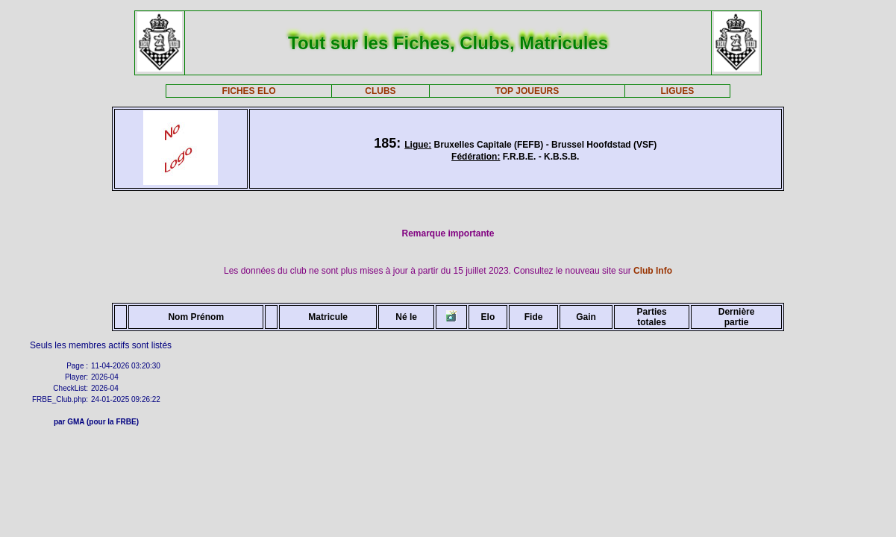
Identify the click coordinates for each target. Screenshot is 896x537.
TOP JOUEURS (527, 91)
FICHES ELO (249, 91)
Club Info (652, 271)
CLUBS (380, 91)
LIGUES (678, 91)
